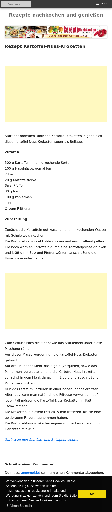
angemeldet (30, 473)
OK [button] (92, 493)
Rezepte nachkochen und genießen (56, 15)
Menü (105, 4)
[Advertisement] (56, 94)
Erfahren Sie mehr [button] (19, 505)
